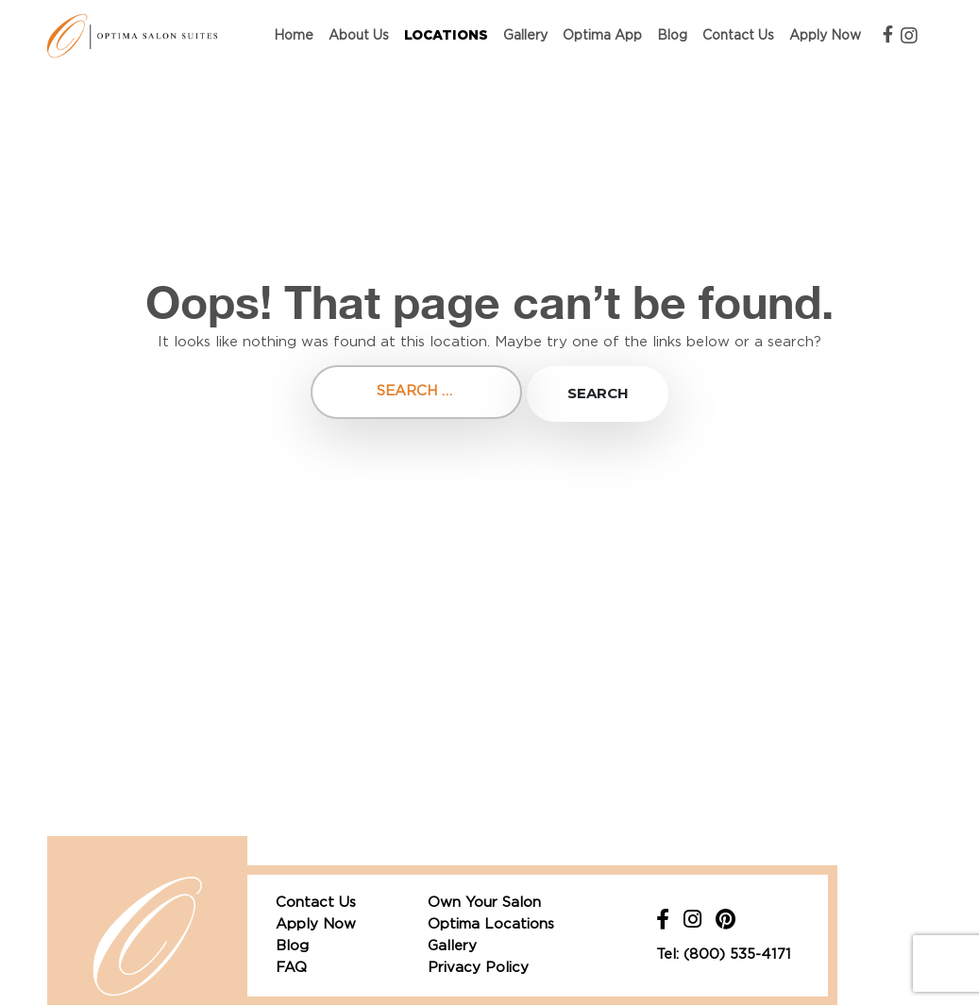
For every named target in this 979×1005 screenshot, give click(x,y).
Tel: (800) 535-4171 (723, 954)
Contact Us (738, 35)
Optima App (602, 35)
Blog (672, 35)
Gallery (525, 35)
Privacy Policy (478, 968)
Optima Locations (491, 924)
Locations (446, 35)
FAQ (291, 968)
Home (293, 35)
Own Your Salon (484, 903)
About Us (359, 35)
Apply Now (825, 35)
